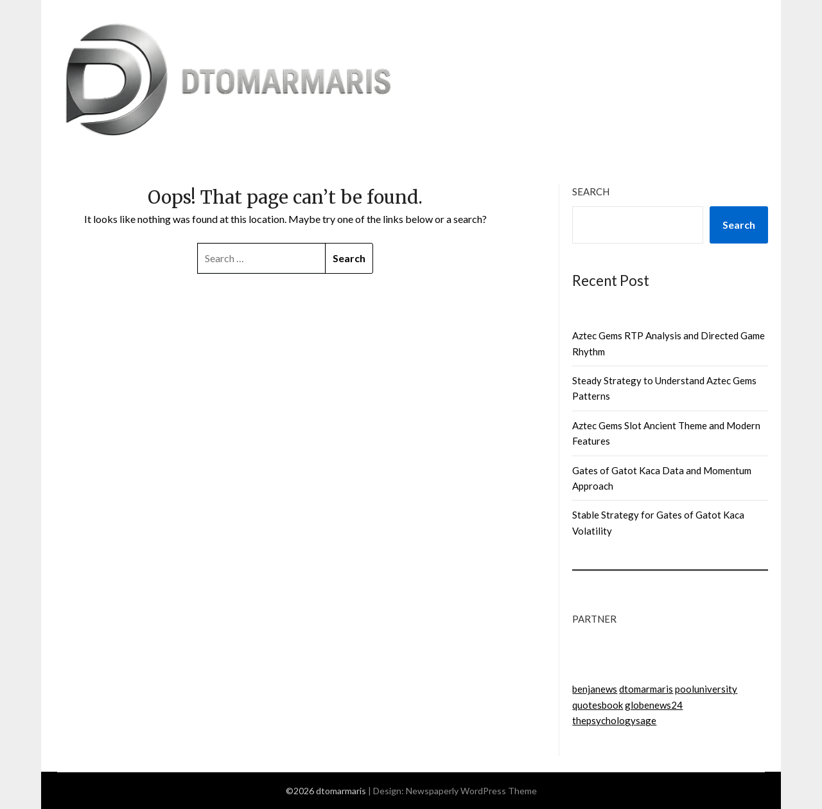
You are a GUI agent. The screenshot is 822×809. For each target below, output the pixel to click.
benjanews (594, 689)
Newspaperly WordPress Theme (471, 790)
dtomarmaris (646, 689)
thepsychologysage (614, 720)
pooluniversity (706, 689)
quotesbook (597, 705)
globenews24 (654, 705)
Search (590, 191)
